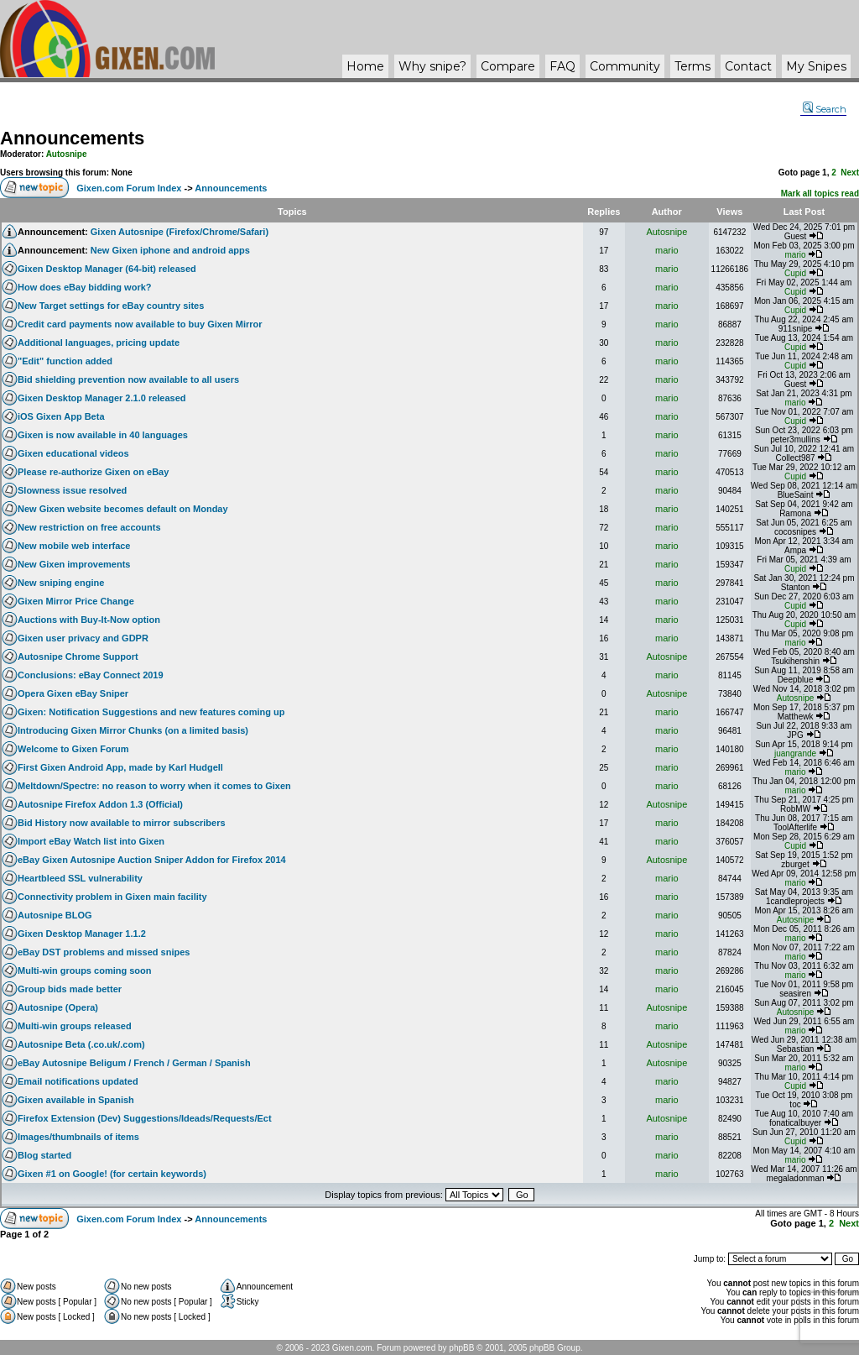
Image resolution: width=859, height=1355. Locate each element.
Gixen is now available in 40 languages (103, 435)
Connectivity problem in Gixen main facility (112, 897)
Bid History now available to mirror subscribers (122, 823)
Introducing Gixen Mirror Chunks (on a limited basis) (133, 730)
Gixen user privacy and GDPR (83, 638)
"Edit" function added (65, 361)
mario (667, 250)
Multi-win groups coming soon (84, 970)
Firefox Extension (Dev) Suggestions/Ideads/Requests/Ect (145, 1118)
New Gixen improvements (74, 564)
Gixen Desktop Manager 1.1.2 (82, 934)
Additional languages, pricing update (99, 342)
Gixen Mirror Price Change (76, 601)
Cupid (795, 273)
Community (625, 66)
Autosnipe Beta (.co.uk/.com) (81, 1044)
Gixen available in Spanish (76, 1100)
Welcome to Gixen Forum (73, 749)
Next (850, 172)
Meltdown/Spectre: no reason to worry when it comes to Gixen (154, 786)
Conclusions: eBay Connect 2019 (91, 675)
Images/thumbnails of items (78, 1137)
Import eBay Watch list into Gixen (91, 841)
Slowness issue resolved (72, 490)
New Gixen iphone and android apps (170, 250)
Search (824, 109)
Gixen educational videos (73, 453)
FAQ (562, 66)
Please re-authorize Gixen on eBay (93, 472)
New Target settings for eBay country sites (111, 306)
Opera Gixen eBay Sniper (73, 693)
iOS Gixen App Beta (61, 416)
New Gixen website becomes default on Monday (123, 509)
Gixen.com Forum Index (128, 188)
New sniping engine (61, 583)
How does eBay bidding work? (85, 287)
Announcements (72, 138)
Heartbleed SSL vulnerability (80, 878)
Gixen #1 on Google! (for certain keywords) (112, 1174)
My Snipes (816, 66)
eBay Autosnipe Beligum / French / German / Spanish (134, 1063)
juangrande (795, 753)
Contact (748, 66)
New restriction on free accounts (89, 527)
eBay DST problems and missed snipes (104, 952)
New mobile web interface (74, 546)
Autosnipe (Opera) (58, 1007)
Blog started (44, 1155)
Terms (692, 66)
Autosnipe (66, 154)
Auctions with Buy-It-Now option (89, 620)
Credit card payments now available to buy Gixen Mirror (140, 324)
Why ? (432, 66)
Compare (508, 66)
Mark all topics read (820, 193)
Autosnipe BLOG (55, 915)
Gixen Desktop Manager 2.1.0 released (102, 398)
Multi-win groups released (75, 1026)
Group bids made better (70, 989)
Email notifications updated (78, 1081)
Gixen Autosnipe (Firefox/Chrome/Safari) (179, 232)
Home (365, 66)
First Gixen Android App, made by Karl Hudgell (120, 767)
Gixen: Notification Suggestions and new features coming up (151, 712)
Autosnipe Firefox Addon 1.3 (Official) (100, 804)
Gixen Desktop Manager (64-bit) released (107, 269)
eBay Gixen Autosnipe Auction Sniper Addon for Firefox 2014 (152, 860)
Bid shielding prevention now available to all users (128, 379)
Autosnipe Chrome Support (78, 656)
